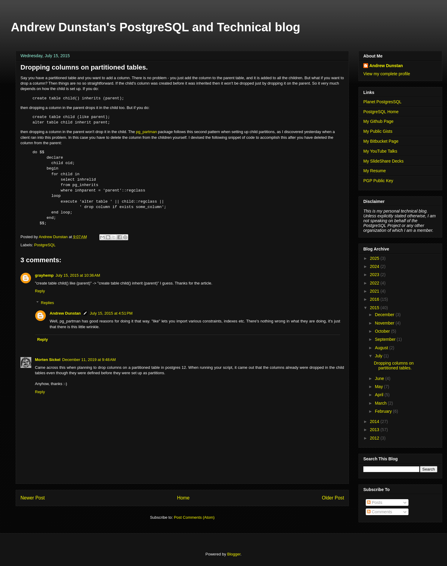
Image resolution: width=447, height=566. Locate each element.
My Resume (374, 170)
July (379, 355)
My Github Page (378, 121)
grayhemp (44, 275)
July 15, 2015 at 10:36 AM (77, 275)
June (380, 378)
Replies (47, 302)
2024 (375, 266)
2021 (375, 291)
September (385, 339)
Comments (379, 511)
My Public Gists (377, 131)
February (384, 411)
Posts (374, 502)
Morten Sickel (48, 359)
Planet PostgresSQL (382, 101)
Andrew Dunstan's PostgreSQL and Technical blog (155, 27)
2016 (375, 299)
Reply (40, 291)
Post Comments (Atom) (194, 517)
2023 (375, 274)
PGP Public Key (378, 180)
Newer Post (32, 497)
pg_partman (146, 131)
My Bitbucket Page (381, 141)
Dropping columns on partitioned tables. (394, 366)
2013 (375, 429)
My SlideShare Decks (383, 161)
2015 (375, 307)
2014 (375, 421)
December (385, 314)
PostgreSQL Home (381, 111)
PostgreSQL (45, 245)
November (385, 323)
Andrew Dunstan (65, 313)
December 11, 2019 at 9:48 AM (89, 359)
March (381, 403)
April (379, 394)
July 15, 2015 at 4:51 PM (111, 313)
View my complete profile (386, 73)
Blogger (234, 554)
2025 (375, 258)
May (379, 386)
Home (183, 497)
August (382, 347)
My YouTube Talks (380, 151)
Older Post (333, 497)
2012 (375, 438)
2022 (375, 283)
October (383, 331)
